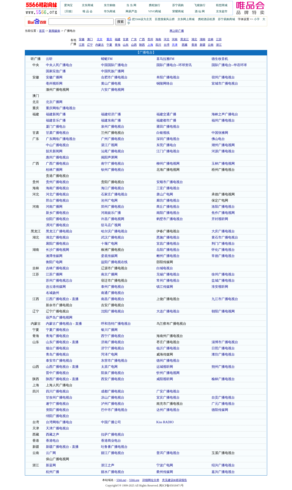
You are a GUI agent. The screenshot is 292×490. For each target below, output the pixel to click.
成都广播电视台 (112, 391)
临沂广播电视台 (168, 348)
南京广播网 (109, 274)
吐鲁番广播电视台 (114, 447)
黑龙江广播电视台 (59, 231)
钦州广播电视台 (112, 169)
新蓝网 (51, 465)
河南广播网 (54, 206)
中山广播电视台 (57, 145)
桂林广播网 (54, 169)
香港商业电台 (111, 440)
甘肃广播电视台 (57, 133)
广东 (134, 39)
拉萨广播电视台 (112, 434)
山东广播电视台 (57, 342)
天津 (35, 428)
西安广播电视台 (112, 379)
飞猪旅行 (199, 5)
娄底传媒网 (109, 256)
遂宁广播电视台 (57, 403)
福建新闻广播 (56, 114)
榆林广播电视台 (223, 379)
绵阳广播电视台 (57, 416)
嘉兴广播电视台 (223, 472)
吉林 (210, 39)
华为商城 (109, 11)
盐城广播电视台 (223, 280)
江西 (81, 44)
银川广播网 (109, 330)
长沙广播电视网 (57, 250)
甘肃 (125, 39)
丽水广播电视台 (112, 472)
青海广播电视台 (57, 336)
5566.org (134, 480)
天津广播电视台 (57, 428)
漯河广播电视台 (57, 225)
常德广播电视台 (223, 256)
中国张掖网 (220, 133)
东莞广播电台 (166, 145)
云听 (49, 59)
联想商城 (221, 5)
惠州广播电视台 (57, 157)
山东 (125, 44)
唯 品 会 (88, 11)
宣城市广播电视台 (225, 83)
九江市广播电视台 (225, 299)
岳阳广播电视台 (168, 250)
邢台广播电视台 (57, 200)
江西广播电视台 (57, 299)
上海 (35, 385)
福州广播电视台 (223, 120)
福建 (117, 39)
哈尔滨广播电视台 (114, 231)
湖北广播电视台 (57, 237)
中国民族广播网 (112, 71)
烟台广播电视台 (57, 348)
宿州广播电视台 (223, 77)
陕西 (142, 44)
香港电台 (52, 440)
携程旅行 (154, 5)
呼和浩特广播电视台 (116, 323)
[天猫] (68, 11)
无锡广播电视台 (168, 274)
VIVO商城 (154, 11)
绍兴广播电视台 (223, 465)
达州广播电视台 (168, 410)
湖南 (202, 39)
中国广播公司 (111, 422)
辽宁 (90, 44)
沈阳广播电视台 (112, 311)
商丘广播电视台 (168, 206)
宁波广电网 (164, 465)
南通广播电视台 (112, 293)
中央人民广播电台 (59, 65)
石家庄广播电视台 (114, 194)
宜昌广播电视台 (168, 243)
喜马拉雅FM (165, 59)
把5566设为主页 (139, 19)
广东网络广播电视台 (61, 139)
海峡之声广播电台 (225, 114)
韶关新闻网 (54, 151)
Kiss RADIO (165, 422)
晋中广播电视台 (57, 373)
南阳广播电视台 (168, 213)
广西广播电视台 (57, 163)
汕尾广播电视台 (112, 151)
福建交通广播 (166, 114)
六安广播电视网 (112, 89)
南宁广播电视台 (112, 163)
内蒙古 (99, 44)
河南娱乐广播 (111, 213)
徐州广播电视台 (223, 274)
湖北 (194, 39)
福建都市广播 (166, 120)
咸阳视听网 (164, 379)
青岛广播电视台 (57, 354)
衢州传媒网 (164, 472)
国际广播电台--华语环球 (229, 65)
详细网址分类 (150, 480)
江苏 (219, 39)
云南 (210, 44)
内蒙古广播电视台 (59, 323)
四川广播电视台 (57, 391)
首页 (42, 30)
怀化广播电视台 (223, 250)
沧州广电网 (109, 200)
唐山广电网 (164, 194)
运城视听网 (164, 367)
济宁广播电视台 (112, 348)
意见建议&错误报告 (174, 480)
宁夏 (109, 44)
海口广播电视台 (112, 188)
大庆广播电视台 (223, 231)
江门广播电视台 (168, 151)
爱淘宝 (68, 5)
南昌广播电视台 (112, 299)
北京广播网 (54, 102)
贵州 (150, 39)
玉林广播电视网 (223, 163)
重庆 (35, 108)
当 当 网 (131, 5)
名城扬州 (52, 293)
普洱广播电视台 (168, 453)
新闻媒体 (54, 30)
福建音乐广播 (56, 120)
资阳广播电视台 (57, 410)
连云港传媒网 (56, 286)
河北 (166, 39)
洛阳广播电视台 (223, 206)
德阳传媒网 (220, 410)
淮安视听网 (220, 286)
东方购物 (109, 5)
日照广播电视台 (223, 348)
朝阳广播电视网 (223, 311)
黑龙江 (184, 39)
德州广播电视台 (168, 360)
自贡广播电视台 (223, 397)
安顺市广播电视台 (169, 182)
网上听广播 (177, 30)
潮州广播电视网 (223, 145)
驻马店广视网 (111, 225)
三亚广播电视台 (168, 188)
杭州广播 (52, 472)
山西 (134, 44)
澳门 (90, 39)
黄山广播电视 (111, 83)
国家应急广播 (56, 71)
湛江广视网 (109, 145)
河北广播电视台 (57, 194)
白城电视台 (164, 268)
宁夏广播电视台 (57, 330)
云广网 (51, 453)
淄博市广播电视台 (225, 342)
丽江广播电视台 (112, 453)
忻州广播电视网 (168, 373)
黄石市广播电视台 (225, 237)
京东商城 (87, 5)
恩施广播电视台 (168, 237)
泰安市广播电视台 (59, 360)
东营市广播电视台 (114, 360)
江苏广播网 (54, 274)
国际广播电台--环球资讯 (174, 65)
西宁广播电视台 (112, 336)
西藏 (184, 44)
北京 (35, 102)
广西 (142, 39)
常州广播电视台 (168, 280)
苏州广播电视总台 (59, 280)
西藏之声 (52, 434)
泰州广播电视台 (112, 286)
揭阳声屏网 (109, 157)
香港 (194, 44)
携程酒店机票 (206, 19)
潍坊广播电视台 (223, 354)
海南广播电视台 (57, 188)
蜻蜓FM (106, 59)
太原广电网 (109, 367)
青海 (117, 44)
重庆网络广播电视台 (61, 108)
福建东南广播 (111, 120)
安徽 (81, 39)
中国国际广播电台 (114, 65)
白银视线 (163, 133)
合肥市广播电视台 (114, 77)
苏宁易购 (178, 5)
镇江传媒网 (164, 286)
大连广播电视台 (168, 311)
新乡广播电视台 (57, 213)
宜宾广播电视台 (168, 397)
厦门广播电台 (56, 126)
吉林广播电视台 (57, 268)
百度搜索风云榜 (165, 19)
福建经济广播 (111, 114)
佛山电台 (218, 139)
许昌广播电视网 (112, 219)
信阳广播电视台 (57, 219)
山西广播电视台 (57, 367)
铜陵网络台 (164, 83)
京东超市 (221, 11)
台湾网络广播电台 (59, 422)
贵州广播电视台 (57, 182)
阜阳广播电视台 (168, 77)
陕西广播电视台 (57, 379)
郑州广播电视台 (112, 206)
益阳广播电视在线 (114, 262)
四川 (158, 44)
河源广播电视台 (223, 151)
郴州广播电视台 (168, 256)
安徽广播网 (54, 77)
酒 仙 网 (200, 11)
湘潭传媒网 (54, 256)
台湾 (166, 44)
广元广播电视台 (223, 403)
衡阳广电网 (54, 262)
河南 (174, 39)
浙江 (219, 44)
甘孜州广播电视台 (59, 397)
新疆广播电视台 (57, 447)
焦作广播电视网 (223, 213)
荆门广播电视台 (223, 243)
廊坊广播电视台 (168, 200)
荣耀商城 (178, 11)
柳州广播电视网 (168, 163)
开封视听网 (220, 219)
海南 (158, 39)
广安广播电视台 (168, 391)
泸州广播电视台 (112, 403)
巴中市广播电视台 (114, 410)
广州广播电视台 (112, 139)
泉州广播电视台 (112, 126)
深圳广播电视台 (168, 139)
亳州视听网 (54, 83)
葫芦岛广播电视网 (59, 317)
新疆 (202, 44)
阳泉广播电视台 (112, 373)
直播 (75, 299)
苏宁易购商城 (226, 19)
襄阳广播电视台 (57, 243)
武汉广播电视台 (112, 237)
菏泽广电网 (109, 354)
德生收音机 (220, 59)
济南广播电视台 (112, 342)
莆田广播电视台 (168, 126)
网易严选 (131, 11)
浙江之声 (107, 465)
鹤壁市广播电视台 (169, 219)
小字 (257, 19)
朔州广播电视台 (223, 367)
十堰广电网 (109, 243)
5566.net (121, 480)
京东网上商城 (186, 19)
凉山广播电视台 (112, 397)
